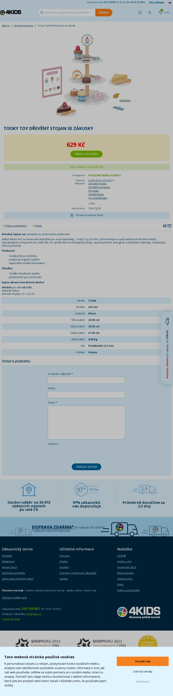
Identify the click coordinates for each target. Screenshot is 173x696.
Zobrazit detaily (142, 671)
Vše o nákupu (156, 2)
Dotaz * (52, 402)
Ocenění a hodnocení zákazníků (77, 573)
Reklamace (8, 561)
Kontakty (7, 555)
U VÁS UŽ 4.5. (100, 180)
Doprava (64, 555)
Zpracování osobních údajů (18, 578)
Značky (63, 561)
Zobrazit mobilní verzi (14, 597)
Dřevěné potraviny (23, 25)
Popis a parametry (15, 225)
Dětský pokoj (125, 578)
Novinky (64, 567)
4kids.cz (6, 25)
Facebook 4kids (11, 619)
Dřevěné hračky (97, 183)
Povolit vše (142, 661)
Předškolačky (96, 194)
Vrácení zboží (9, 567)
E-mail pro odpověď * (60, 374)
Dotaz (38, 225)
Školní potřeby (125, 573)
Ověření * (53, 444)
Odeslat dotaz (86, 466)
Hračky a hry (124, 561)
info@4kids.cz (33, 614)
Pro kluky (93, 191)
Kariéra (63, 578)
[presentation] (75, 454)
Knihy (120, 584)
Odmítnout (142, 681)
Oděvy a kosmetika (128, 590)
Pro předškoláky (97, 198)
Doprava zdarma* (53, 527)
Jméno (51, 388)
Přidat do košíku (86, 154)
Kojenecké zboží (126, 567)
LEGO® (121, 555)
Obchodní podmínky (13, 573)
